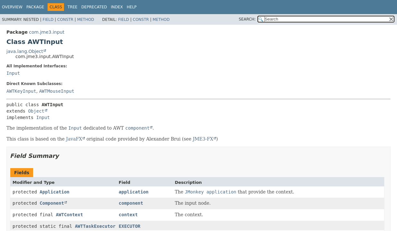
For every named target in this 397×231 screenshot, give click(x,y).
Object (36, 111)
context (128, 214)
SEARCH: (247, 19)
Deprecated (94, 7)
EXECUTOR (129, 226)
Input (13, 73)
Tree (72, 7)
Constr (65, 19)
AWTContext (69, 214)
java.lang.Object (24, 51)
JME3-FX (203, 138)
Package (35, 7)
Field (47, 19)
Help (132, 7)
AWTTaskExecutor (95, 226)
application (134, 191)
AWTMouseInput (57, 91)
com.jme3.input (46, 32)
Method (85, 19)
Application (54, 191)
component (131, 203)
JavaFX (74, 138)
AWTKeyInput (21, 91)
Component (52, 203)
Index (117, 7)
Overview (12, 7)
